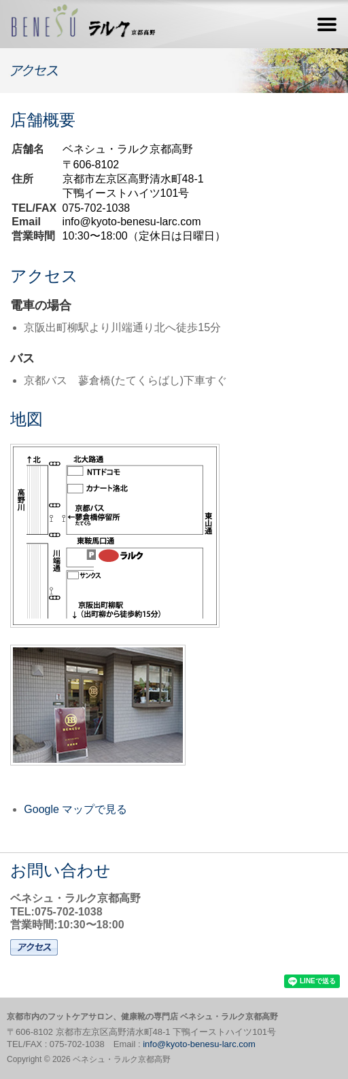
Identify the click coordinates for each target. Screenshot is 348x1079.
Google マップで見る (75, 809)
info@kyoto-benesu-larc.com (132, 221)
